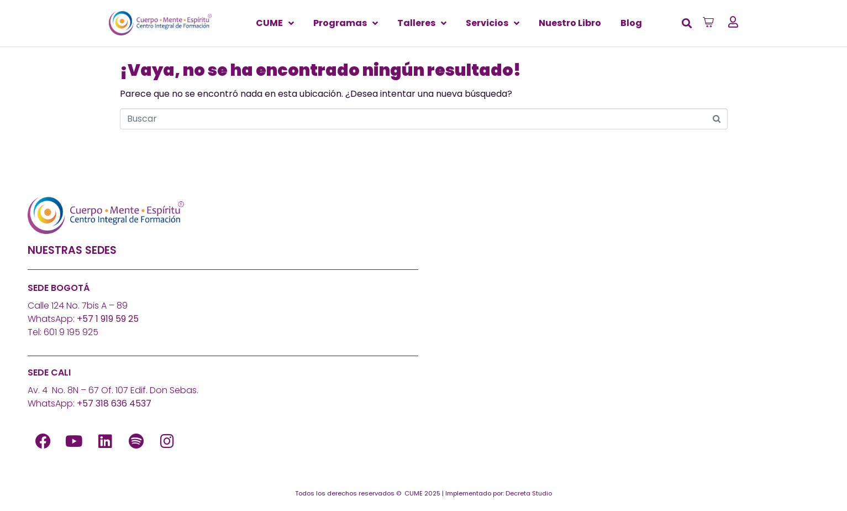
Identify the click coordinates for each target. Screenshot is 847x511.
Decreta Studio (529, 493)
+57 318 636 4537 (114, 403)
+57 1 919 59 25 (108, 318)
